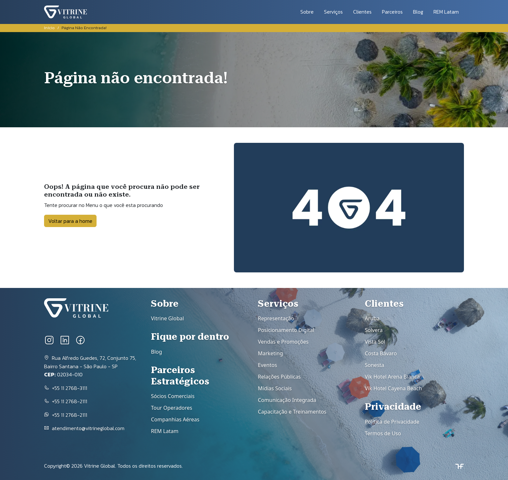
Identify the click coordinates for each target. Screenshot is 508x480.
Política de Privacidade (392, 421)
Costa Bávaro (381, 353)
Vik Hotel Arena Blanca (392, 376)
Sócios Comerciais (172, 396)
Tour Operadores (171, 407)
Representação (276, 318)
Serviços (333, 12)
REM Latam (446, 12)
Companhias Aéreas (175, 419)
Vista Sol (375, 341)
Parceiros (392, 12)
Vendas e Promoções (283, 341)
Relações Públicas (279, 376)
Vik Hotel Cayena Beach (393, 388)
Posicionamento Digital (286, 330)
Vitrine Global (167, 318)
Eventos (267, 365)
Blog (418, 12)
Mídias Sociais (275, 388)
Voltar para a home (70, 221)
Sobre (307, 12)
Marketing (270, 353)
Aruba (372, 318)
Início (49, 28)
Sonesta (374, 365)
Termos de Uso (383, 433)
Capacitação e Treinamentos (292, 411)
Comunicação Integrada (287, 400)
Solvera (374, 330)
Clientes (362, 12)
